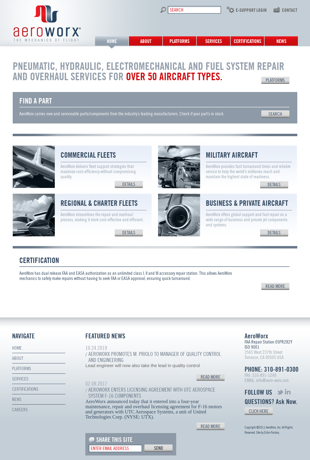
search (275, 114)
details (128, 184)
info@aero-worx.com (272, 380)
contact (289, 10)
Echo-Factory (271, 433)
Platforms (180, 41)
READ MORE (210, 377)
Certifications (247, 41)
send (158, 448)
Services (213, 41)
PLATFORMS (275, 80)
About (145, 41)
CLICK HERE (259, 411)
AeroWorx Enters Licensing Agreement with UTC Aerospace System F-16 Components (151, 392)
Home (112, 41)
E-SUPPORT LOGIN (251, 10)
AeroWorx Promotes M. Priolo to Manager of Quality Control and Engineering (154, 357)
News (281, 41)
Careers (20, 409)
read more (275, 286)
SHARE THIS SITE (114, 439)
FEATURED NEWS (105, 336)
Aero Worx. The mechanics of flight (47, 23)
